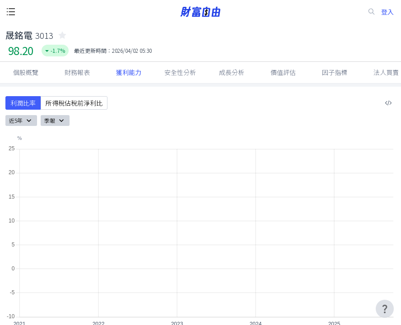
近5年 (21, 120)
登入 (387, 12)
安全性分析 (180, 72)
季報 (55, 120)
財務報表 (77, 72)
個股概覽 (25, 72)
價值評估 (283, 72)
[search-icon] (372, 12)
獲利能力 (128, 72)
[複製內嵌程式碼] (388, 103)
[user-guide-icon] (385, 309)
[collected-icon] (62, 35)
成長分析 (231, 72)
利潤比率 (23, 103)
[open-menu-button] (10, 11)
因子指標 (334, 72)
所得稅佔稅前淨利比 (74, 103)
